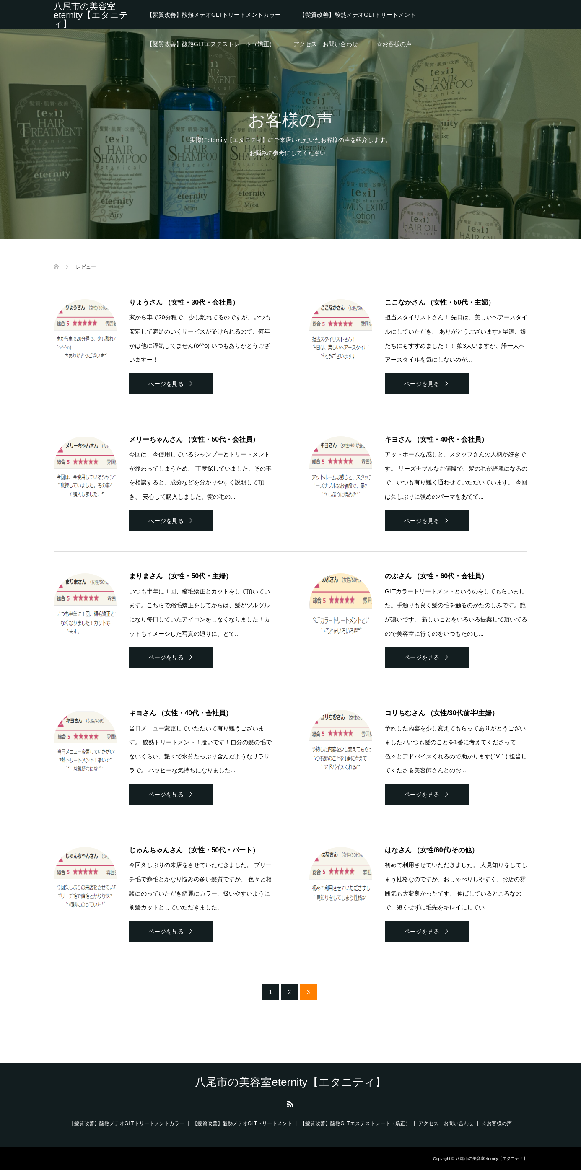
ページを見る (166, 384)
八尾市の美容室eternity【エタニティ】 (91, 14)
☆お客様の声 (394, 44)
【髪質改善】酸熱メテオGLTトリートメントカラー (214, 14)
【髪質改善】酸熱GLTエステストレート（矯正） (211, 44)
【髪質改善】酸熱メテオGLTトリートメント (357, 14)
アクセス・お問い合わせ (325, 44)
